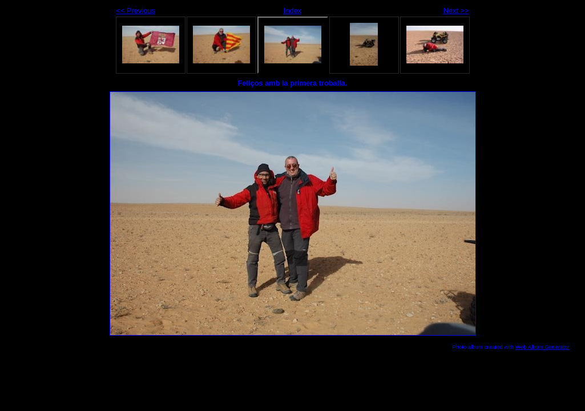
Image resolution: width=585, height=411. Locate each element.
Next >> (456, 10)
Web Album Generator (542, 347)
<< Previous (135, 10)
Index (292, 10)
